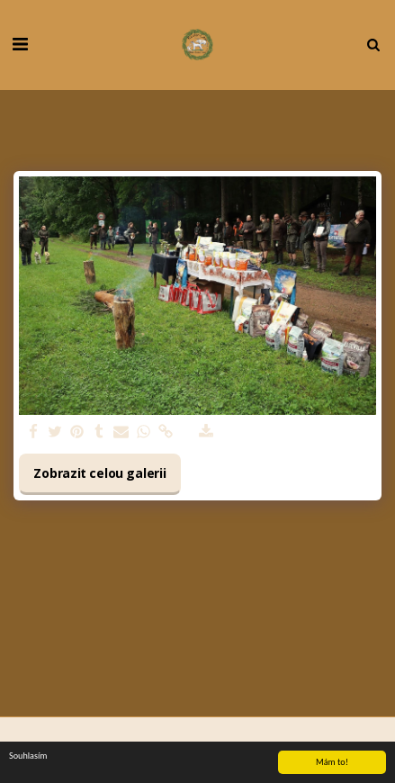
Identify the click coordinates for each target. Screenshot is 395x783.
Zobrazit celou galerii (99, 473)
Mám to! (332, 762)
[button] (19, 43)
